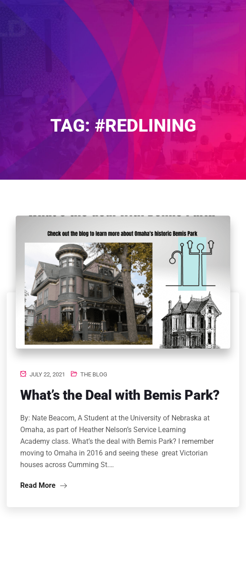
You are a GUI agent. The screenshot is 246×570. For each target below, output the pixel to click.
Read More (43, 485)
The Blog (93, 374)
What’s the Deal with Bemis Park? (120, 395)
